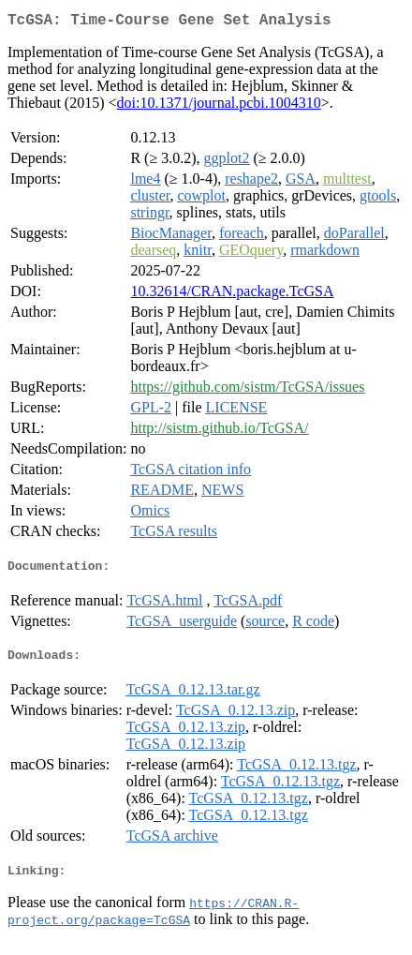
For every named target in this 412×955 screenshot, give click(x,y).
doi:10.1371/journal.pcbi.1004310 (219, 106)
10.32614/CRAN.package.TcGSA (231, 295)
